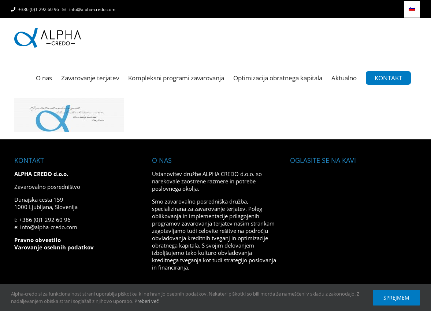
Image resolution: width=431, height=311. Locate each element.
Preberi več (146, 301)
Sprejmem (396, 297)
